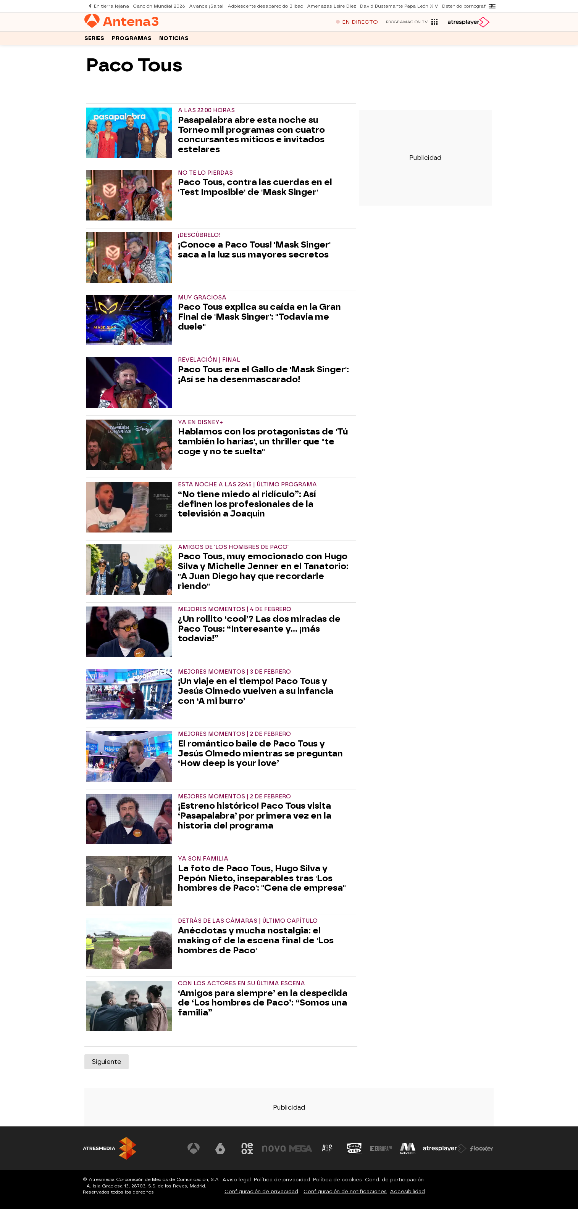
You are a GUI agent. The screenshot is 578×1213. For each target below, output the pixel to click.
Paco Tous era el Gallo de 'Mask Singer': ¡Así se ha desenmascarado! (263, 378)
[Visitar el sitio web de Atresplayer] (445, 1152)
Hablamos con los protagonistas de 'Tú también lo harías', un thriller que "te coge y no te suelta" (263, 445)
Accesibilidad (407, 1195)
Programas (132, 41)
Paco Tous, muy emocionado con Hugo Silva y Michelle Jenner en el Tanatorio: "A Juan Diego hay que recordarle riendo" (263, 575)
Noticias (174, 41)
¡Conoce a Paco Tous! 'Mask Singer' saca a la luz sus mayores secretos (254, 254)
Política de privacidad (282, 1183)
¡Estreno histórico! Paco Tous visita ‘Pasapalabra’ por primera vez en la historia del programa (254, 819)
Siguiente (106, 1065)
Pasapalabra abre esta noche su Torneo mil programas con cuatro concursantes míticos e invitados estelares (251, 138)
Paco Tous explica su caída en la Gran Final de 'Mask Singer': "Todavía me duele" (259, 320)
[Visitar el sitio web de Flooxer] (481, 1152)
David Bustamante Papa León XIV (386, 5)
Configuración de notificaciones (345, 1195)
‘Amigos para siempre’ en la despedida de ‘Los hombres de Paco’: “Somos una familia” (262, 1007)
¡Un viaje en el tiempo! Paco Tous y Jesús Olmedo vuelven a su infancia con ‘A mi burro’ (255, 694)
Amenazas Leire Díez (321, 5)
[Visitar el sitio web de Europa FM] (381, 1152)
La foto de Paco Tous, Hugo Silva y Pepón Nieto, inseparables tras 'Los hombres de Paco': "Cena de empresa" (262, 882)
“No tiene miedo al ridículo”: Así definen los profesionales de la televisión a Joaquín (247, 508)
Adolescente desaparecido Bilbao (257, 5)
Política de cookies (337, 1183)
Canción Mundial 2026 (156, 5)
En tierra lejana (110, 5)
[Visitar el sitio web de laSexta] (222, 1152)
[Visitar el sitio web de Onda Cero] (355, 1152)
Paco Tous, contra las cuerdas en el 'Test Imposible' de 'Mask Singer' (255, 191)
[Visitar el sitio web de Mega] (302, 1152)
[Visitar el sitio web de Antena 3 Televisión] (195, 1152)
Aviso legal (236, 1183)
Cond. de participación (394, 1183)
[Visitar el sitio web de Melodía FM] (408, 1152)
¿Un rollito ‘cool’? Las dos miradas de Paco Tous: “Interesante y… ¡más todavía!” (259, 632)
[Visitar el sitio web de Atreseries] (328, 1152)
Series (94, 41)
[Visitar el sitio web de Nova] (275, 1152)
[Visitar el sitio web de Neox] (248, 1152)
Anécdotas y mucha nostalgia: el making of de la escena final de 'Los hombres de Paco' (256, 944)
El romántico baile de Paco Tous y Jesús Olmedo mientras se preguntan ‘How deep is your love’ (260, 757)
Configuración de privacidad (261, 1195)
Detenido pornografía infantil (458, 5)
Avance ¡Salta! (200, 5)
